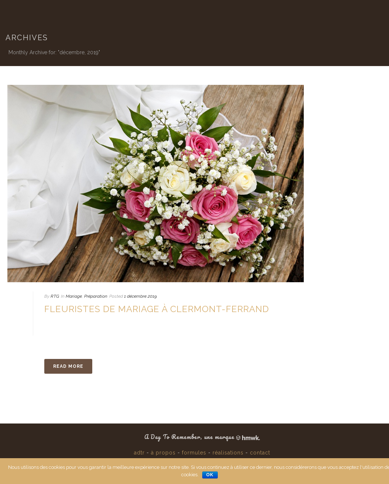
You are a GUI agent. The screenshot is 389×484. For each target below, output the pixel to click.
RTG (55, 296)
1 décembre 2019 (140, 296)
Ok (210, 474)
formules (194, 453)
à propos (163, 453)
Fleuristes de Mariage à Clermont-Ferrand (156, 309)
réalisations (228, 453)
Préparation (95, 296)
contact (260, 453)
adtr (139, 453)
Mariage (74, 296)
